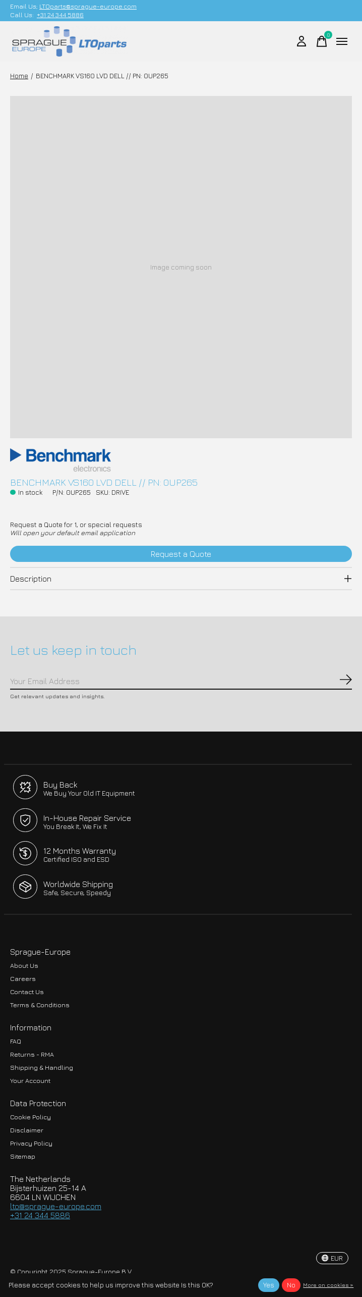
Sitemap (22, 1156)
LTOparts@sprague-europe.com (88, 6)
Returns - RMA (32, 1054)
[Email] (181, 681)
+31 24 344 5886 (60, 15)
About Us (24, 965)
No (291, 1285)
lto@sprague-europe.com (55, 1206)
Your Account (30, 1080)
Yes (268, 1285)
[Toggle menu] (342, 41)
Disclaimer (26, 1130)
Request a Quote (181, 553)
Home (19, 76)
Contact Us (27, 992)
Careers (23, 978)
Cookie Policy (30, 1117)
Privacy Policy (31, 1143)
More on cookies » (328, 1284)
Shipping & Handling (41, 1067)
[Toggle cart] (322, 41)
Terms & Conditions (40, 1005)
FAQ (15, 1041)
